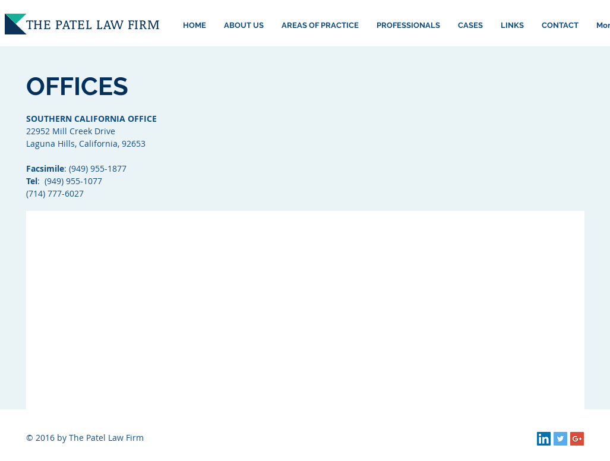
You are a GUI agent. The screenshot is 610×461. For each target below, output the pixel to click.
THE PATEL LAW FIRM (93, 24)
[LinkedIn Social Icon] (544, 439)
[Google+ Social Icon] (577, 439)
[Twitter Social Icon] (560, 439)
